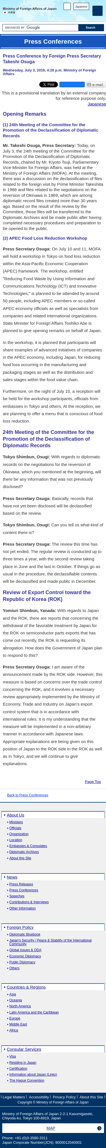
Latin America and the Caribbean (34, 1012)
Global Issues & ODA (25, 950)
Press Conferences (23, 890)
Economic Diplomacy (25, 956)
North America (20, 1006)
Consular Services (24, 1049)
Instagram (79, 14)
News (12, 877)
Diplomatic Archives (24, 852)
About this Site (20, 858)
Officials (15, 828)
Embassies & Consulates (28, 846)
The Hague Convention (26, 1080)
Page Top (93, 782)
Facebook (71, 14)
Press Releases (21, 884)
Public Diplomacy (22, 962)
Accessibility (39, 1097)
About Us (15, 815)
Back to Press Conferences (27, 795)
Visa (12, 1056)
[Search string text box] (40, 27)
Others (14, 968)
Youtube (86, 14)
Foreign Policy (20, 927)
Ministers (16, 822)
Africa (13, 1030)
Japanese (81, 6)
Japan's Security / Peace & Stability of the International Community (50, 942)
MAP (51, 1128)
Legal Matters (14, 1097)
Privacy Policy (64, 1097)
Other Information (22, 908)
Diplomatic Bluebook (24, 934)
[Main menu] (97, 11)
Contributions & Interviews (29, 902)
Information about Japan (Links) (33, 1075)
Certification (18, 1069)
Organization (19, 834)
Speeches (16, 896)
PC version (67, 7)
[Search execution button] (91, 27)
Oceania (15, 1000)
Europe (14, 1018)
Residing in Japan (22, 1063)
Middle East (18, 1024)
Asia (12, 994)
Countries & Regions (26, 987)
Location (15, 840)
